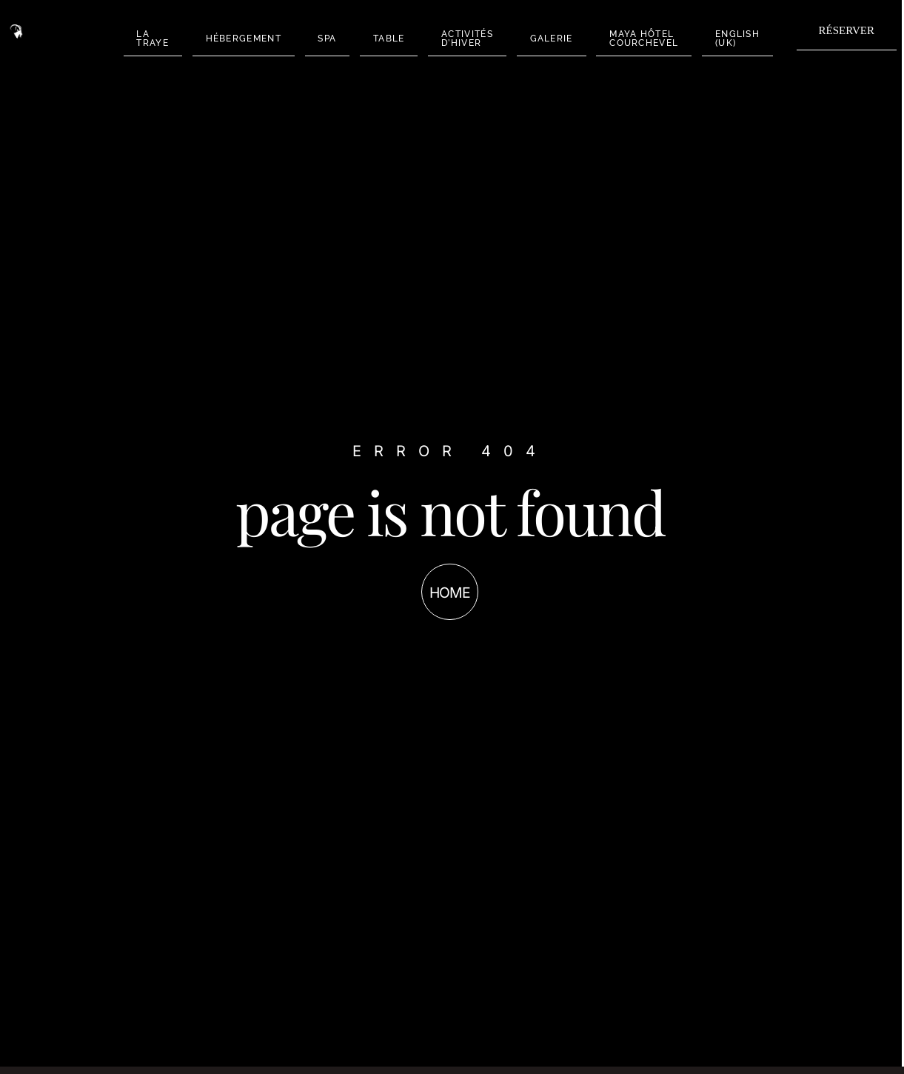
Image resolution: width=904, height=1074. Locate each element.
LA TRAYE (160, 37)
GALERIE (522, 38)
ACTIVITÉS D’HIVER (446, 37)
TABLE (374, 38)
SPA (319, 38)
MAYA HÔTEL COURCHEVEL (608, 37)
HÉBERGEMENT (243, 38)
